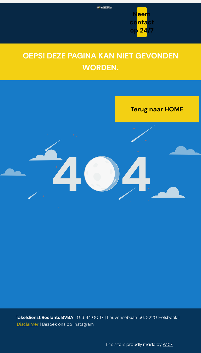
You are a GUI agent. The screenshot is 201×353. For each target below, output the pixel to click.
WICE (168, 344)
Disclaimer (27, 324)
